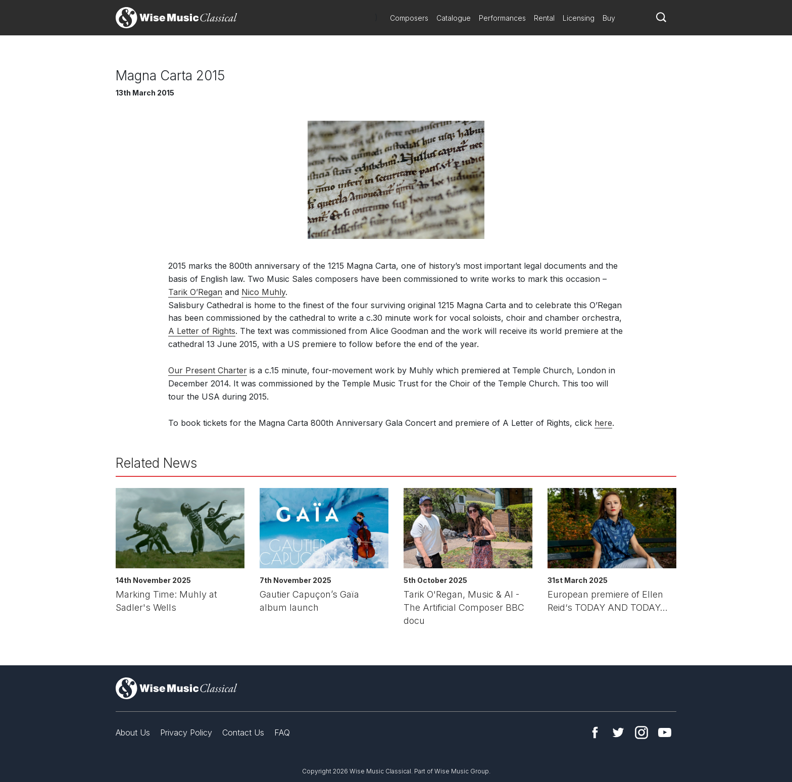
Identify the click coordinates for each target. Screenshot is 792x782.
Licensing (579, 18)
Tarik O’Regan (195, 292)
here (603, 423)
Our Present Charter (207, 370)
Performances (502, 18)
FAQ (282, 732)
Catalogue (453, 18)
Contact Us (243, 732)
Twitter (618, 732)
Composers (409, 18)
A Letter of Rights (201, 331)
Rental (544, 18)
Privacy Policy (186, 732)
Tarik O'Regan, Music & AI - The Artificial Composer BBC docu (464, 607)
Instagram (641, 732)
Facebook (595, 732)
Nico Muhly (263, 292)
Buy (609, 18)
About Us (133, 732)
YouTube (664, 732)
